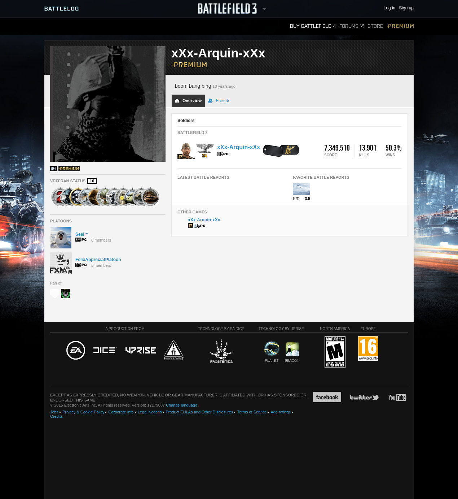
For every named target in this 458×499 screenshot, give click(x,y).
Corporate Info (120, 412)
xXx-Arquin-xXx (238, 147)
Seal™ (82, 234)
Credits (56, 416)
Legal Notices (150, 412)
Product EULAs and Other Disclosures (199, 412)
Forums (351, 26)
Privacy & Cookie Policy (83, 412)
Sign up (406, 8)
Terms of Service (252, 412)
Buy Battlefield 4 (313, 26)
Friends (219, 100)
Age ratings (280, 412)
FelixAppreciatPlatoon (98, 259)
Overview (188, 100)
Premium (400, 26)
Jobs (54, 412)
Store (375, 26)
